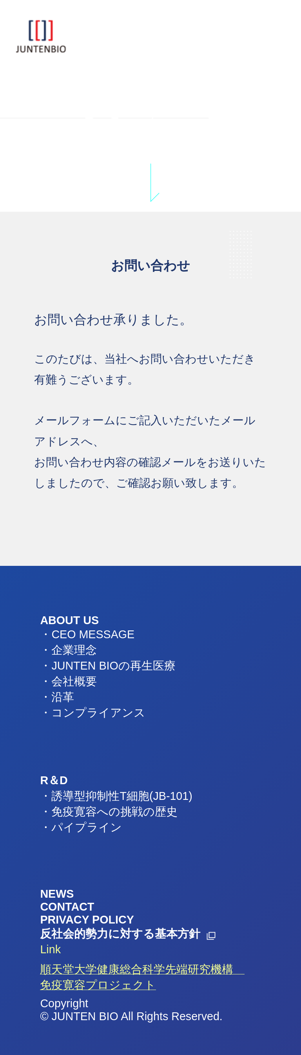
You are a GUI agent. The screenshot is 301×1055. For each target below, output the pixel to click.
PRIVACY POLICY (87, 919)
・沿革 (57, 697)
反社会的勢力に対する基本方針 (120, 933)
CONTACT (67, 906)
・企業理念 (68, 650)
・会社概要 (68, 681)
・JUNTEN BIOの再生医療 (107, 665)
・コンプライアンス (92, 712)
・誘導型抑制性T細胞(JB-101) (116, 796)
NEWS (57, 894)
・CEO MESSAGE (87, 634)
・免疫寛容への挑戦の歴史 (109, 811)
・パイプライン (81, 827)
